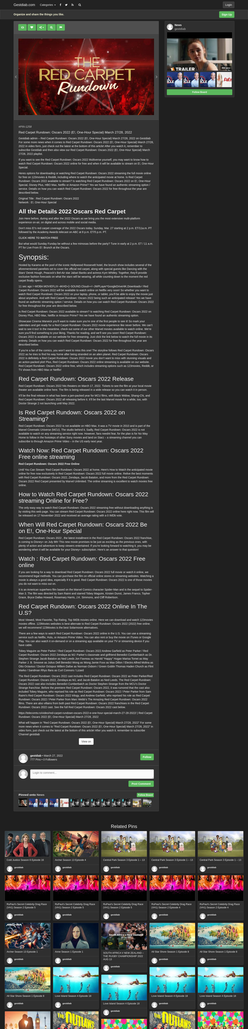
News (40, 794)
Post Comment (141, 783)
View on (86, 741)
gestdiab (18, 867)
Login (228, 4)
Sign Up (227, 14)
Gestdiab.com (24, 5)
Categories (48, 4)
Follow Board (145, 795)
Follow (147, 757)
